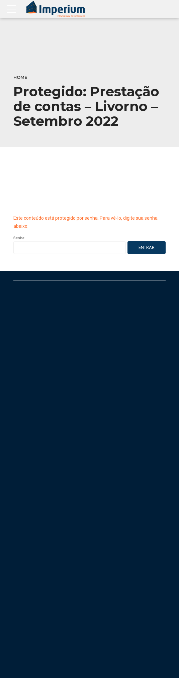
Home (20, 77)
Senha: (69, 245)
